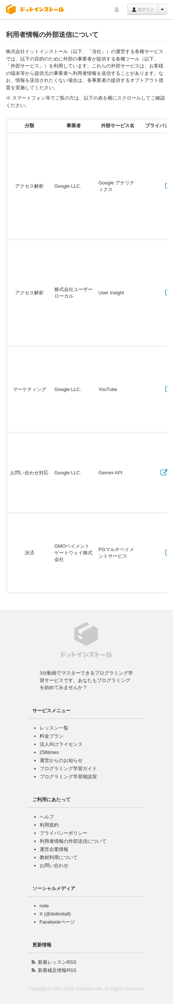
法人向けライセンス (61, 744)
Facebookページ (57, 922)
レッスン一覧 (54, 728)
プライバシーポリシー (63, 833)
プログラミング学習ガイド (68, 768)
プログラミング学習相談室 (68, 776)
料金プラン (52, 736)
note (44, 905)
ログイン (142, 9)
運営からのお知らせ (61, 760)
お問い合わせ (54, 865)
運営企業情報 (54, 849)
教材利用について (59, 857)
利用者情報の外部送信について (73, 841)
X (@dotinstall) (55, 914)
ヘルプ (47, 817)
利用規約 (49, 825)
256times (49, 752)
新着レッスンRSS (57, 962)
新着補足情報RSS (57, 970)
